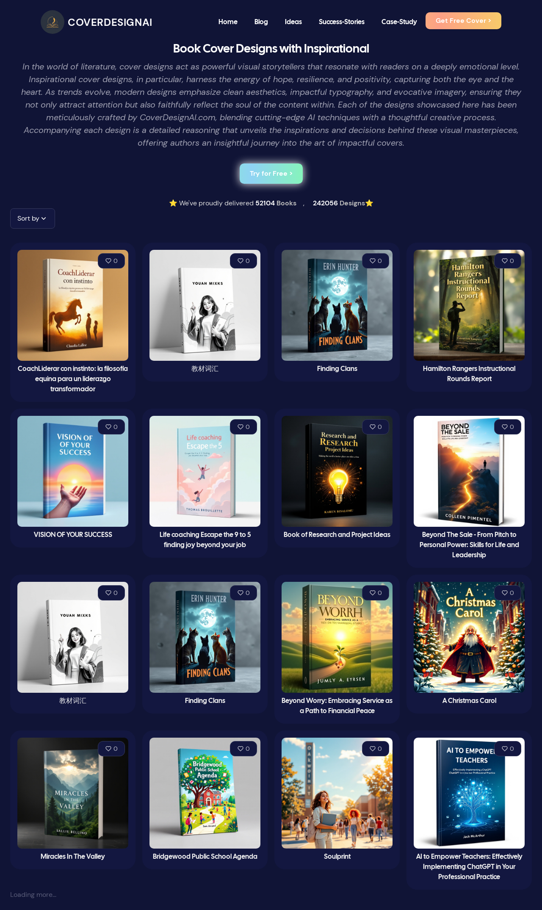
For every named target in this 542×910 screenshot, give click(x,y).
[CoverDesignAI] (96, 22)
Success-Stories (342, 22)
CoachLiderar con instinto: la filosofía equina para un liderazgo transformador (73, 379)
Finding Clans (337, 369)
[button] (32, 218)
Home (228, 22)
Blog (261, 22)
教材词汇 (204, 369)
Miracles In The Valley (73, 857)
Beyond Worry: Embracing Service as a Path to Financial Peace (337, 706)
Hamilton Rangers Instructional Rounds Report (469, 374)
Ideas (293, 22)
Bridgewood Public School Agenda (205, 857)
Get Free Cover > (463, 20)
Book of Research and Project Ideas (337, 535)
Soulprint (337, 857)
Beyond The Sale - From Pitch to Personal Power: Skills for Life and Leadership (469, 545)
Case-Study (399, 22)
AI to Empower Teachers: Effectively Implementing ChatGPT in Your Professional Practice (469, 867)
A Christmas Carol (469, 701)
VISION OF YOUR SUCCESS (73, 535)
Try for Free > (271, 173)
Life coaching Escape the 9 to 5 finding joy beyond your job (205, 540)
